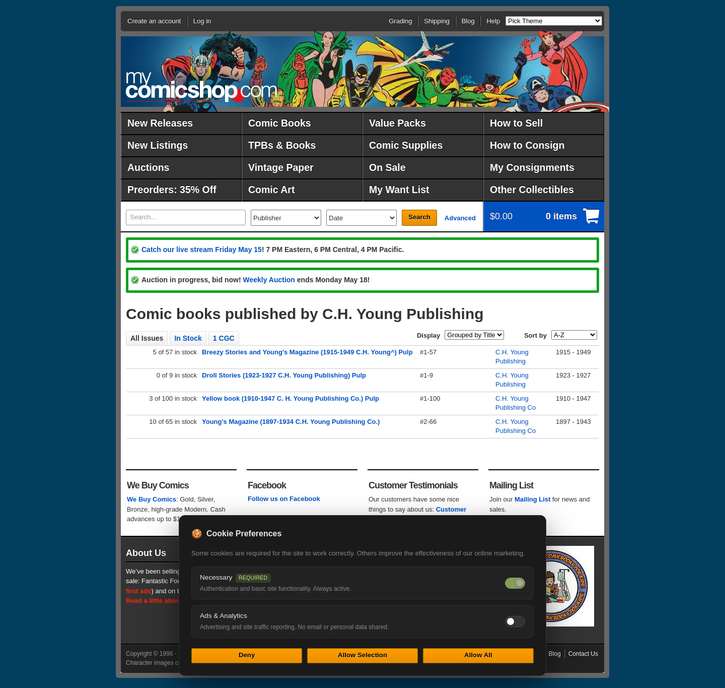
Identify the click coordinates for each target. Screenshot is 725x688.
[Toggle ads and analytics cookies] (515, 621)
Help (493, 21)
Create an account (154, 21)
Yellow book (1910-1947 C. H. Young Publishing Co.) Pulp (290, 398)
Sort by (535, 335)
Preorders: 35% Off (171, 189)
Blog (468, 21)
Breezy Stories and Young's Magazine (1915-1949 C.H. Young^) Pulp (307, 352)
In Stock (187, 338)
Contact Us (583, 653)
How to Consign (527, 145)
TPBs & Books (282, 145)
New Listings (157, 145)
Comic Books (279, 123)
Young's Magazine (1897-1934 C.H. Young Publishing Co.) (291, 421)
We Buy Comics (151, 499)
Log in (202, 21)
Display (428, 335)
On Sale (387, 167)
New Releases (160, 123)
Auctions (148, 167)
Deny (247, 655)
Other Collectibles (532, 189)
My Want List (399, 189)
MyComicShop (201, 87)
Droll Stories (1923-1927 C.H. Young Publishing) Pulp (284, 375)
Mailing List (533, 499)
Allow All (478, 655)
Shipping (437, 21)
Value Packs (397, 123)
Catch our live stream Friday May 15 (201, 249)
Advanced (460, 218)
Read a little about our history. (173, 600)
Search (419, 217)
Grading (400, 21)
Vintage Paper (281, 167)
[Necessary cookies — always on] (515, 583)
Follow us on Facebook (284, 499)
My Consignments (532, 167)
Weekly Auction (269, 280)
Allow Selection (362, 655)
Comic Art (271, 189)
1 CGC (224, 338)
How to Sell (516, 123)
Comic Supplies (406, 145)
